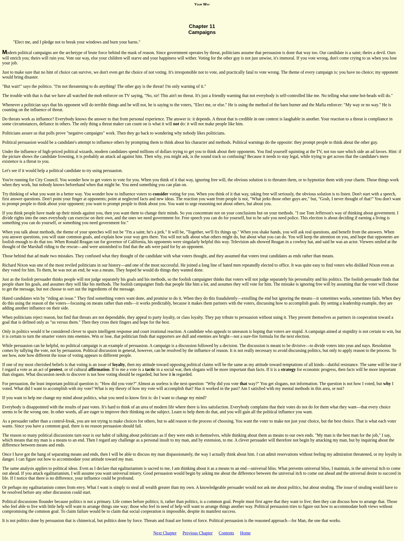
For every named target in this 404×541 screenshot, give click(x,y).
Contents (226, 533)
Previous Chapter (198, 533)
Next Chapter (165, 533)
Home (245, 533)
